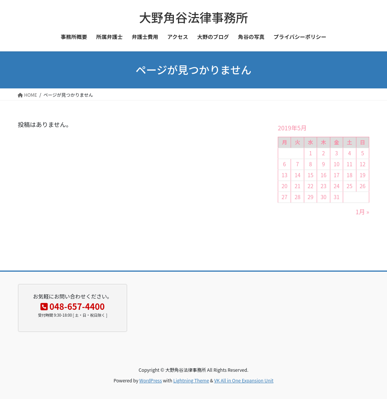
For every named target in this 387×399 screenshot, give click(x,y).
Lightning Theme (191, 380)
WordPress (150, 380)
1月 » (362, 211)
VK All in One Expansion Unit (244, 380)
